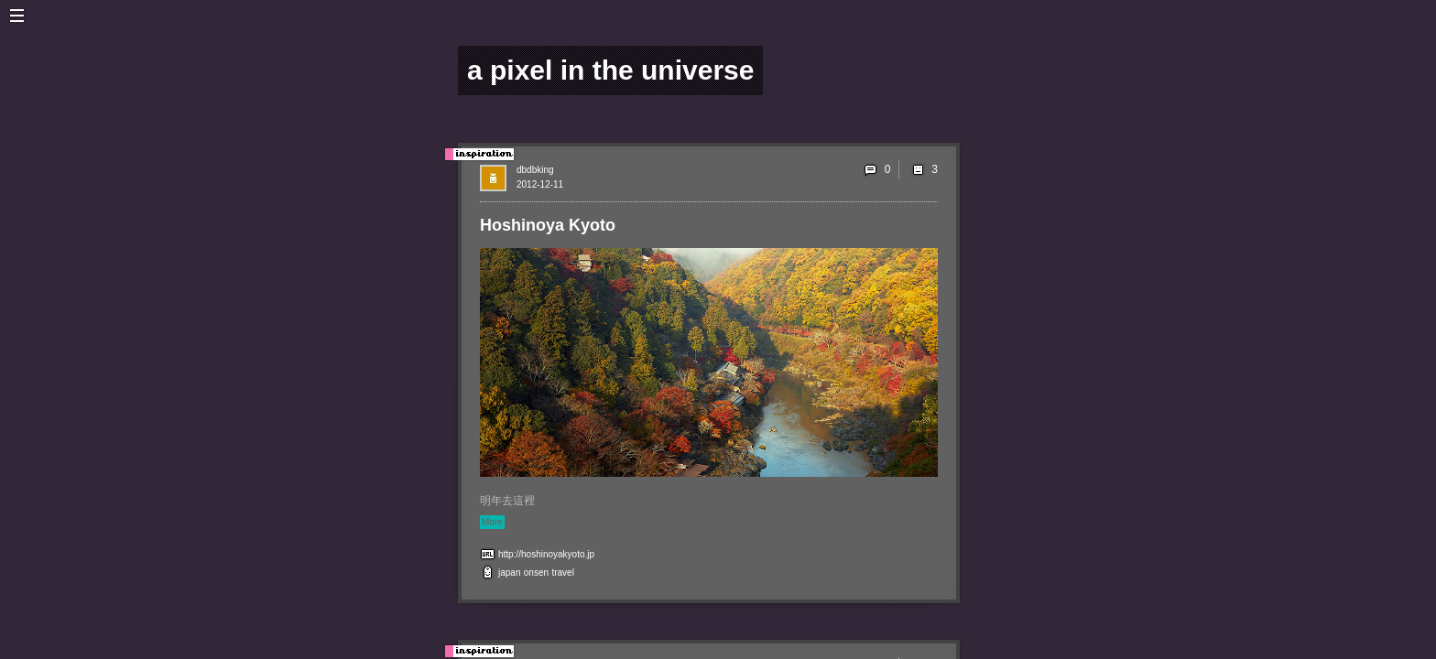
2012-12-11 (540, 184)
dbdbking (535, 170)
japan (509, 572)
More (492, 522)
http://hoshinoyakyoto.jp (546, 554)
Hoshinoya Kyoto (547, 225)
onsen (536, 572)
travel (562, 572)
